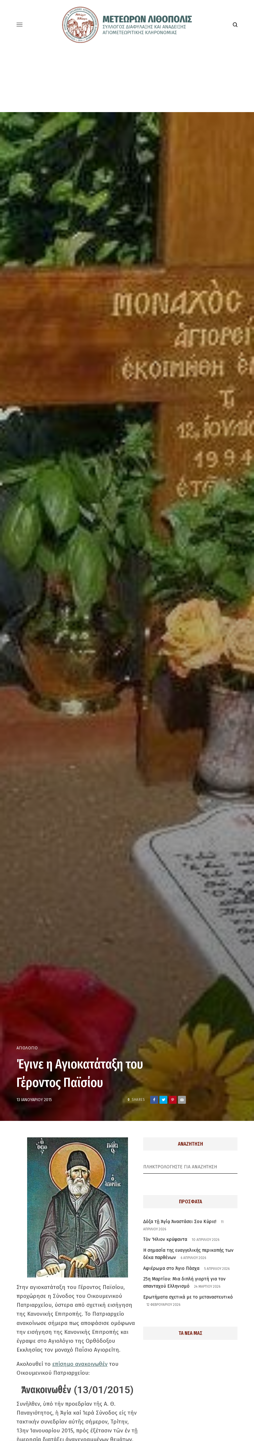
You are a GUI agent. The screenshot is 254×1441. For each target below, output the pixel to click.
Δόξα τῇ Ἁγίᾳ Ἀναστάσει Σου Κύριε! (179, 1221)
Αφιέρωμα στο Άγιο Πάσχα (171, 1268)
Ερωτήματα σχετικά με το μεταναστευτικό (188, 1297)
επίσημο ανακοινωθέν (79, 1364)
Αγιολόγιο (27, 1048)
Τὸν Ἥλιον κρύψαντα (165, 1239)
